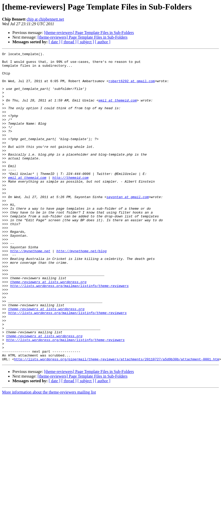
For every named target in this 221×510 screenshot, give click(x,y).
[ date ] (54, 42)
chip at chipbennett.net (45, 19)
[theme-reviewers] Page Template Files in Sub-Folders (89, 32)
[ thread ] (68, 42)
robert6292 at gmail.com (131, 87)
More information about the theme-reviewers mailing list (49, 454)
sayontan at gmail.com (128, 226)
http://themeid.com (70, 203)
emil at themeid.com (117, 110)
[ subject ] (86, 42)
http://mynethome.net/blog (81, 291)
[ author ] (102, 42)
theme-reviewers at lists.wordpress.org (48, 328)
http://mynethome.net (30, 291)
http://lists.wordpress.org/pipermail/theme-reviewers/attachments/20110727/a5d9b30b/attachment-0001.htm (116, 421)
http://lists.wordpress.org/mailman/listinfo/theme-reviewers (69, 332)
